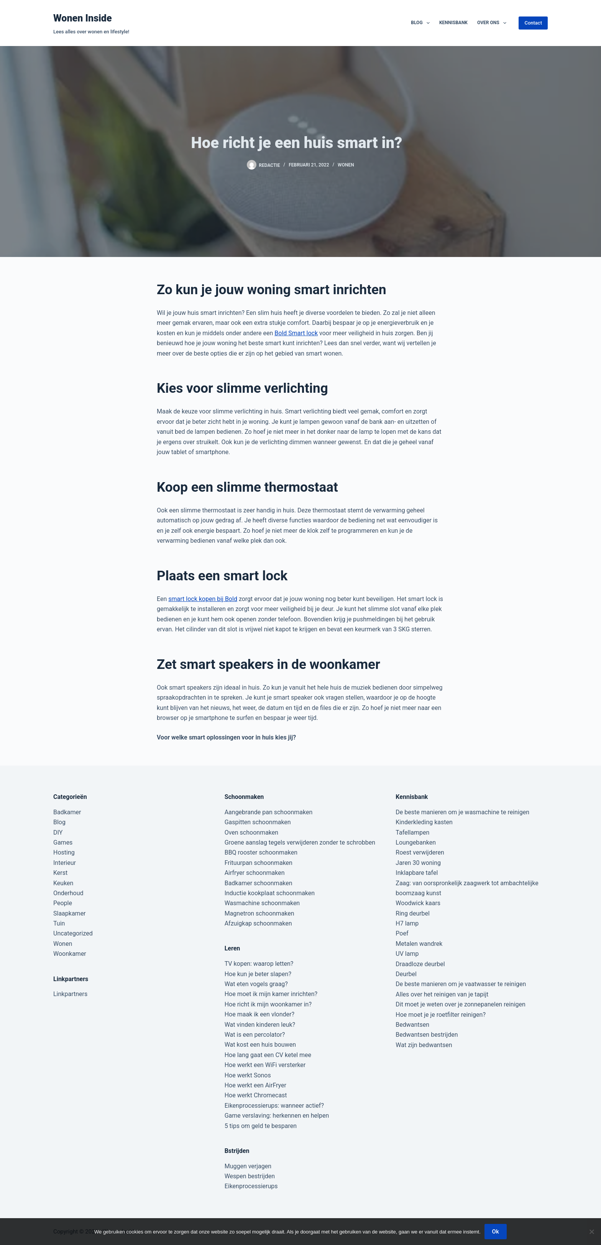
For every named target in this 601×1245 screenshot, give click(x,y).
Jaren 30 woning (418, 862)
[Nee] (591, 1231)
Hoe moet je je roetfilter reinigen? (441, 1014)
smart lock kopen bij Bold (202, 599)
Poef (402, 933)
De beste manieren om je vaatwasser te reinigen (461, 984)
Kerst (60, 872)
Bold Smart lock (296, 333)
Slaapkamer (69, 913)
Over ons (493, 23)
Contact (533, 23)
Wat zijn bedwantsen (424, 1045)
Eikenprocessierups (251, 1186)
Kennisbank (453, 22)
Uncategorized (73, 933)
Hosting (64, 852)
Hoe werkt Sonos (248, 1075)
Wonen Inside (82, 18)
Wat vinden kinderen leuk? (260, 1024)
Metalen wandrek (419, 943)
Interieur (64, 862)
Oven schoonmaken (251, 832)
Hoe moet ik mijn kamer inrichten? (271, 994)
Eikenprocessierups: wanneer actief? (274, 1105)
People (62, 903)
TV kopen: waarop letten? (259, 963)
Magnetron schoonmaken (259, 913)
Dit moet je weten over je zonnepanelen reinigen (460, 1004)
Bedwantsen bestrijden (427, 1034)
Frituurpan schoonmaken (258, 862)
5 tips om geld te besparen (261, 1126)
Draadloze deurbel (420, 964)
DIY (57, 832)
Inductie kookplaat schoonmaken (270, 893)
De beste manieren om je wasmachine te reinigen (462, 812)
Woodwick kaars (418, 903)
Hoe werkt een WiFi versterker (265, 1065)
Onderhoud (68, 893)
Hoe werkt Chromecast (256, 1095)
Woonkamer (69, 953)
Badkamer (67, 812)
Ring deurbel (413, 913)
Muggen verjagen (248, 1166)
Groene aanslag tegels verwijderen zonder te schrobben (300, 842)
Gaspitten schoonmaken (258, 822)
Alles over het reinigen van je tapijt (442, 994)
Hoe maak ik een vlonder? (259, 1014)
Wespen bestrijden (250, 1176)
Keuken (63, 883)
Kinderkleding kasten (424, 822)
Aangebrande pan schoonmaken (269, 812)
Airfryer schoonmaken (255, 872)
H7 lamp (407, 923)
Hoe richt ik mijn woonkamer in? (268, 1004)
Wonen (346, 165)
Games (62, 842)
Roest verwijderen (420, 852)
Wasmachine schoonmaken (262, 903)
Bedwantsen (412, 1024)
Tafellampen (412, 832)
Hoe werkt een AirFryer (255, 1085)
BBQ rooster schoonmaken (261, 852)
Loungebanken (416, 842)
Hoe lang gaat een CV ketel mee (268, 1055)
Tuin (59, 923)
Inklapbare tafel (417, 872)
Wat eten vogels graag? (256, 984)
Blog (422, 23)
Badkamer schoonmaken (258, 883)
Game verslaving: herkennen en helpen (277, 1115)
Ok (495, 1231)
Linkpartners (70, 994)
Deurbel (406, 974)
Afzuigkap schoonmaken (258, 923)
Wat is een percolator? (255, 1034)
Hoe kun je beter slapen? (258, 974)
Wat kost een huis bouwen (260, 1044)
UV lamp (407, 953)
